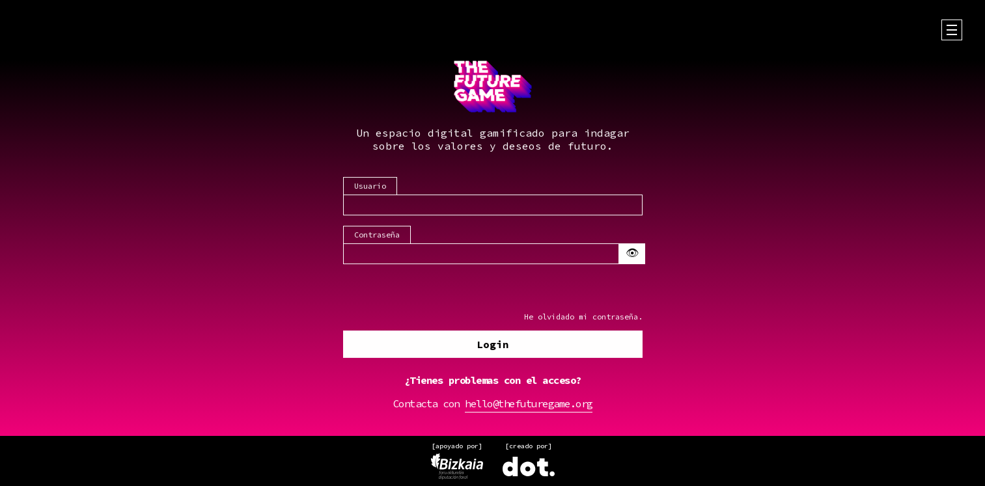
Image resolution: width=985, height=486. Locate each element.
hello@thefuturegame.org (528, 404)
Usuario (370, 186)
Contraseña (377, 235)
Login (493, 344)
